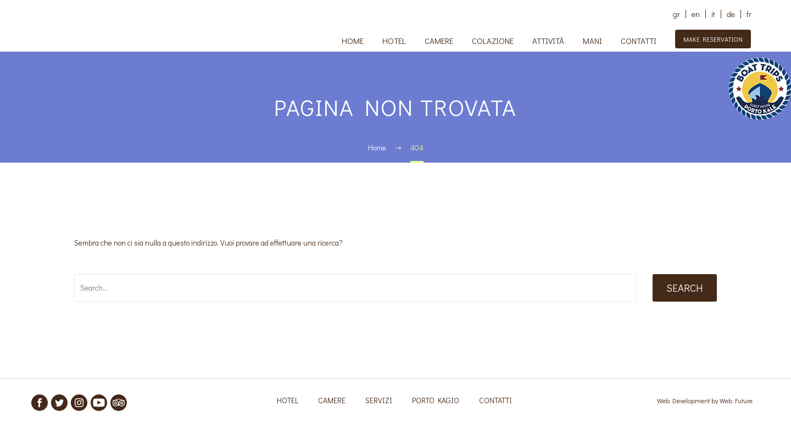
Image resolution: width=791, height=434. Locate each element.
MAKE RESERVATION (713, 39)
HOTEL (394, 40)
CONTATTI (638, 40)
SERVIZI (378, 400)
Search (684, 287)
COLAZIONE (493, 40)
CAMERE (439, 40)
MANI (592, 40)
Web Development (684, 400)
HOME (353, 40)
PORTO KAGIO (435, 400)
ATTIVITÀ (548, 40)
